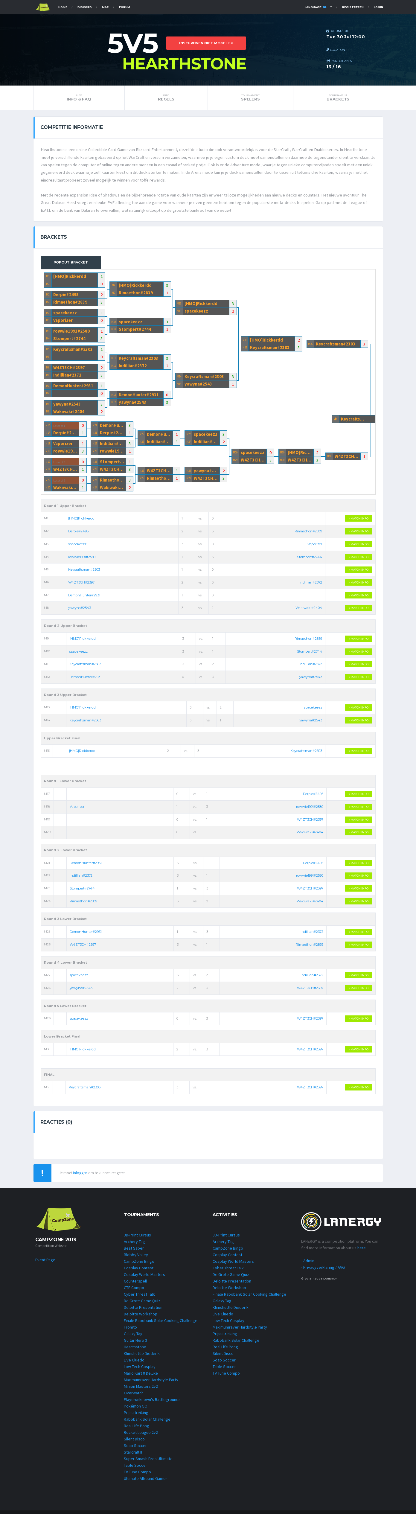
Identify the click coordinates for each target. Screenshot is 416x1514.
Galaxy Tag (133, 1337)
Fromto (130, 1330)
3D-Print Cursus (137, 1238)
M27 (188, 436)
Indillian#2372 (67, 377)
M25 (141, 436)
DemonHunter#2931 (74, 388)
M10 (113, 324)
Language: (316, 7)
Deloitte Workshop (140, 1317)
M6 (47, 370)
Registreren (353, 7)
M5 (47, 352)
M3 (47, 315)
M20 (47, 482)
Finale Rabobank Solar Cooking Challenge (160, 1324)
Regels (166, 98)
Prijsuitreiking (136, 1416)
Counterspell (135, 1284)
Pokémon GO (135, 1409)
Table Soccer (135, 1469)
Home (62, 7)
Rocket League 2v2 (141, 1436)
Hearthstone (135, 1350)
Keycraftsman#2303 (73, 352)
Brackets (338, 98)
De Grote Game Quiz (142, 1304)
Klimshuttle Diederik (142, 1357)
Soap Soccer (135, 1449)
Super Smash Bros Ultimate (148, 1462)
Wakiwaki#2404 (69, 414)
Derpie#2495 (66, 297)
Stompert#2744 (69, 341)
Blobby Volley (136, 1258)
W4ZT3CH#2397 (69, 370)
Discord (84, 7)
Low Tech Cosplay (140, 1370)
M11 (113, 360)
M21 (94, 427)
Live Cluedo (134, 1363)
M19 (47, 464)
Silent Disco (134, 1442)
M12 (113, 397)
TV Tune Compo (137, 1475)
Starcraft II (133, 1455)
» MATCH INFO (358, 521)
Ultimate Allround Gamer (145, 1482)
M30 (282, 455)
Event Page (45, 1263)
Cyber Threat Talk (139, 1297)
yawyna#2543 (67, 406)
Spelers (250, 98)
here (361, 1251)
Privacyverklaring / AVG (324, 1270)
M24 (94, 482)
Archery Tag (134, 1245)
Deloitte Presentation (143, 1311)
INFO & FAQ (78, 98)
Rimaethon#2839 (70, 304)
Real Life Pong (136, 1429)
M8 (47, 406)
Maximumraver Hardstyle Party (151, 1383)
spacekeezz (65, 315)
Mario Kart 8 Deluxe (141, 1376)
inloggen (80, 1176)
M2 (47, 297)
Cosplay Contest (138, 1271)
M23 (94, 464)
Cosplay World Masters (144, 1278)
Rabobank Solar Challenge (147, 1422)
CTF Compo (134, 1291)
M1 (47, 279)
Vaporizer (63, 323)
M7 (47, 388)
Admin (308, 1264)
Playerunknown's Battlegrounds (152, 1403)
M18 (47, 446)
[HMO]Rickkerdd (70, 279)
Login (378, 7)
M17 (47, 427)
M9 (113, 288)
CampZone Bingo (139, 1265)
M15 (245, 342)
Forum (124, 7)
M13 (179, 306)
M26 (141, 473)
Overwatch (134, 1396)
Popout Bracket (71, 265)
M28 (188, 473)
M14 (179, 379)
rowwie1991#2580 (72, 333)
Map (105, 7)
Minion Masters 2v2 (141, 1390)
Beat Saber (134, 1251)
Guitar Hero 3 (135, 1344)
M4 (47, 333)
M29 (235, 455)
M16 (310, 346)
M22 (94, 446)
